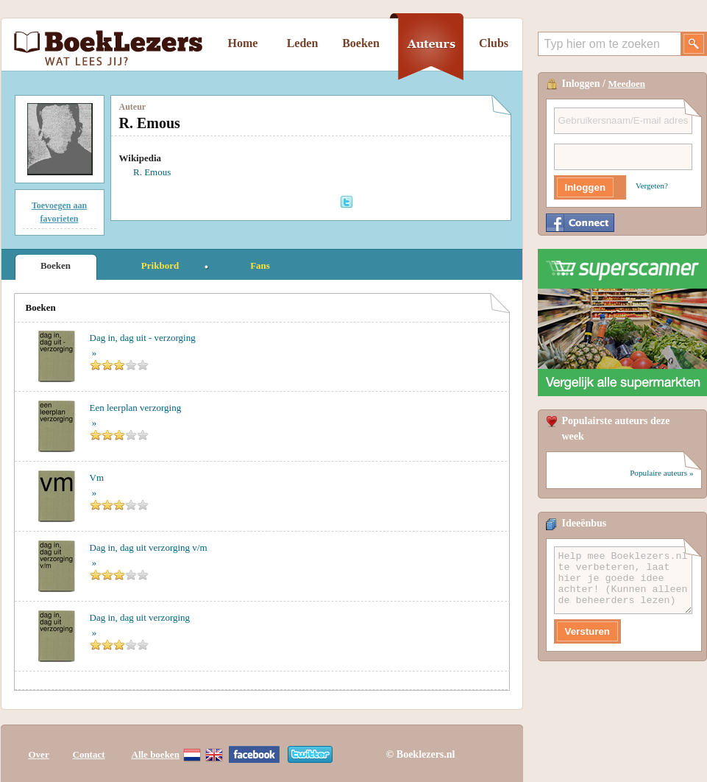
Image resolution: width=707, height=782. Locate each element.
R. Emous (152, 171)
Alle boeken (156, 754)
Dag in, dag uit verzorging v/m (148, 547)
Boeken (361, 43)
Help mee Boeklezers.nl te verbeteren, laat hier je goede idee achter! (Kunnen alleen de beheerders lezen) (623, 580)
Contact (89, 754)
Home (243, 43)
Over (39, 754)
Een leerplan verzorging (136, 407)
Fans (260, 265)
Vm (97, 477)
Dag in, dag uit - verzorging (143, 337)
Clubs (493, 43)
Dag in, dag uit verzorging (140, 617)
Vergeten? (652, 185)
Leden (303, 43)
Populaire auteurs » (661, 472)
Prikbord (160, 265)
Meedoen (627, 83)
